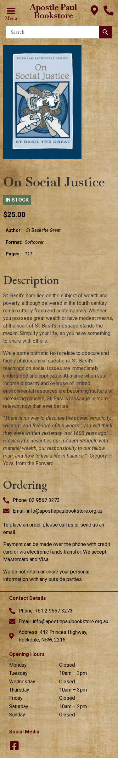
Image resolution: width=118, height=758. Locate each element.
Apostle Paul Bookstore (53, 11)
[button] (11, 11)
